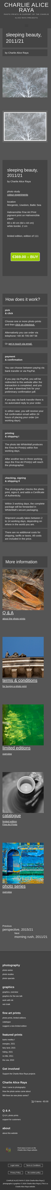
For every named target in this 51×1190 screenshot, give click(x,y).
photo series (14, 886)
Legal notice (14, 1165)
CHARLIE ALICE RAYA (26, 7)
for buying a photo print (14, 686)
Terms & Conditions (33, 1165)
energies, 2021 (8, 1044)
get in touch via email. (20, 343)
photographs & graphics (11, 1184)
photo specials (8, 978)
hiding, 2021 (7, 1052)
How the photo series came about (16, 1091)
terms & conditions (19, 680)
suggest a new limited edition (14, 1026)
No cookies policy (34, 1173)
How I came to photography (14, 1087)
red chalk (6, 1004)
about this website (10, 1133)
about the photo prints (13, 618)
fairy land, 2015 (8, 1048)
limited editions (16, 748)
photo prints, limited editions (14, 1018)
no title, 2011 (7, 1056)
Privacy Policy (15, 1173)
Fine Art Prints (9, 824)
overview (7, 754)
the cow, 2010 (8, 1060)
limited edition (9, 821)
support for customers (11, 1120)
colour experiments (17, 194)
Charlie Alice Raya (36, 1180)
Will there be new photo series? (15, 1095)
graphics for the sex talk (12, 996)
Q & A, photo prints (10, 1115)
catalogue (11, 815)
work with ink (7, 1000)
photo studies (8, 974)
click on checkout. (25, 324)
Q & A (8, 612)
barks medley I (8, 1040)
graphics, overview (10, 992)
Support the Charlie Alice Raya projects (18, 1074)
